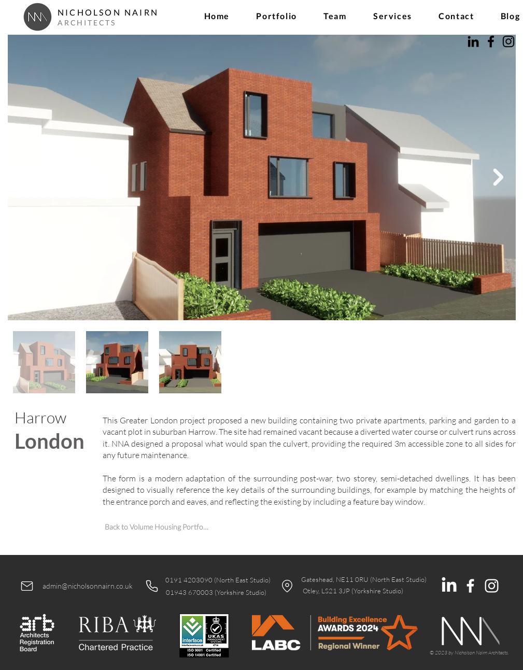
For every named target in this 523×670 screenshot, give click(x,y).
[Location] (287, 586)
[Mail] (27, 586)
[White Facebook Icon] (470, 586)
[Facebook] (491, 41)
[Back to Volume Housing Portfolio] (157, 526)
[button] (276, 15)
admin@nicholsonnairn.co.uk (88, 585)
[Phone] (152, 586)
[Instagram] (508, 41)
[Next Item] (498, 177)
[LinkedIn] (473, 41)
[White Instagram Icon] (492, 586)
